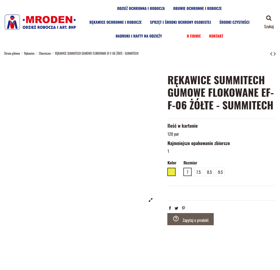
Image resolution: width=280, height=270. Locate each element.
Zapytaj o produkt (191, 219)
